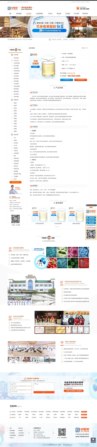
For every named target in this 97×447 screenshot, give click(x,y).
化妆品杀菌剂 (17, 86)
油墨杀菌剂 (16, 73)
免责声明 (83, 444)
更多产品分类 (15, 182)
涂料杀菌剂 (19, 14)
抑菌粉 (15, 131)
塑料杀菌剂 (16, 88)
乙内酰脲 (16, 176)
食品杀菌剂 (16, 94)
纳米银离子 (16, 163)
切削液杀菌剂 (17, 70)
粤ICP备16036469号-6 (67, 444)
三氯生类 (16, 150)
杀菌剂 (15, 103)
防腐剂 (15, 105)
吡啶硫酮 (16, 171)
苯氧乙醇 (16, 166)
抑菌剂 (15, 110)
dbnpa (15, 179)
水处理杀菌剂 (39, 14)
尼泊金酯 (16, 142)
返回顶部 (93, 441)
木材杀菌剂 (29, 14)
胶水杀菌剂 (16, 65)
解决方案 (59, 14)
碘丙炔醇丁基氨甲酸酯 (18, 173)
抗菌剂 (15, 113)
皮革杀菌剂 (16, 76)
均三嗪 (15, 145)
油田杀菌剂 (16, 96)
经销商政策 (87, 444)
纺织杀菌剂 (16, 81)
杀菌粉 (15, 121)
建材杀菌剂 (16, 78)
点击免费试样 (66, 79)
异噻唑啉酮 (16, 160)
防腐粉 (15, 123)
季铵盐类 (16, 148)
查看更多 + (84, 411)
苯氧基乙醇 (16, 168)
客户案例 (68, 14)
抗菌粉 (15, 128)
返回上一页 (84, 48)
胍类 (15, 155)
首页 (10, 14)
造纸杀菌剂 (16, 68)
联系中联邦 (85, 14)
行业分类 (25, 39)
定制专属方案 (81, 79)
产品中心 (50, 14)
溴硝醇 (15, 140)
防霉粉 (15, 126)
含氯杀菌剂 (16, 153)
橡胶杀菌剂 (16, 91)
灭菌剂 (15, 115)
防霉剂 (15, 108)
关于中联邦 (76, 14)
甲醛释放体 (16, 158)
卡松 (15, 137)
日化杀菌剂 (16, 83)
